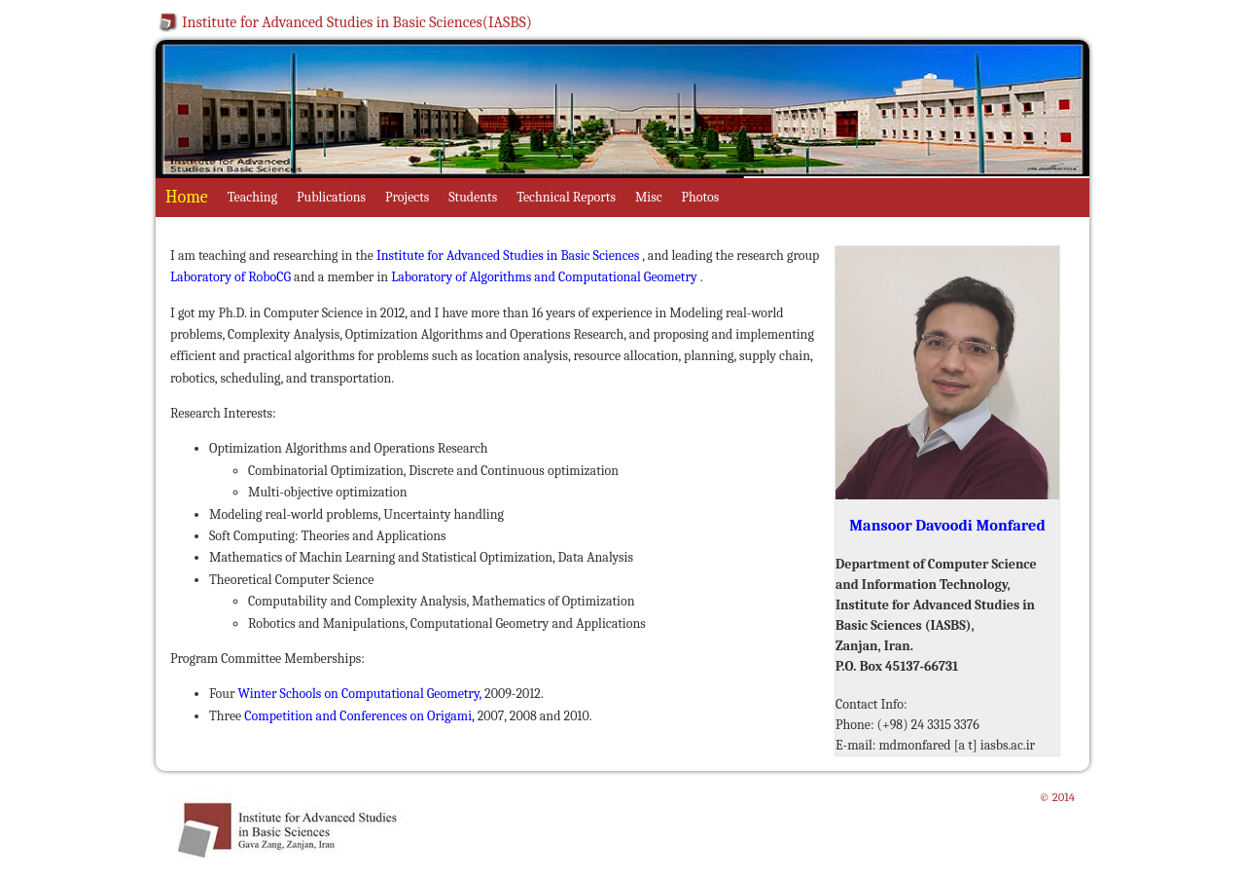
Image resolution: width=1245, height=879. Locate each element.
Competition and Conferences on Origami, (360, 716)
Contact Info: (871, 704)
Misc (648, 197)
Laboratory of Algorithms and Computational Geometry (543, 277)
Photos (701, 197)
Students (472, 197)
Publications (331, 197)
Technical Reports (566, 197)
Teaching (252, 197)
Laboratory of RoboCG (230, 277)
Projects (407, 197)
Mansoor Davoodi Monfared (947, 525)
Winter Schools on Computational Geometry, (361, 693)
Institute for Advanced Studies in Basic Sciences (509, 255)
